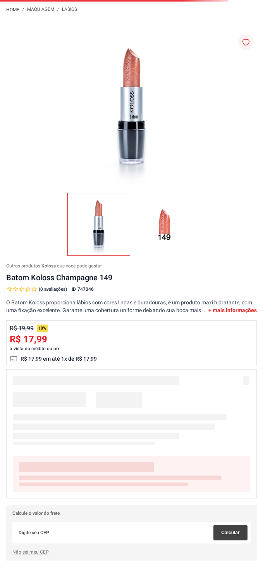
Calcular (230, 532)
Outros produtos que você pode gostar (54, 266)
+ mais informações (232, 310)
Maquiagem (40, 9)
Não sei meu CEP (30, 552)
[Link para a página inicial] (12, 9)
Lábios (69, 9)
